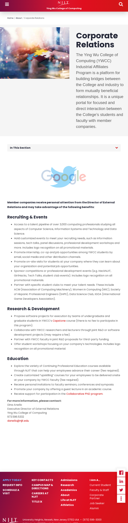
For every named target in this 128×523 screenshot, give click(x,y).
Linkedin (121, 481)
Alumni (94, 508)
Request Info (12, 485)
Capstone (59, 321)
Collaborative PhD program (84, 394)
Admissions (69, 480)
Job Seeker (97, 503)
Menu (7, 4)
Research (67, 485)
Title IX (37, 501)
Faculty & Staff (99, 490)
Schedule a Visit (11, 491)
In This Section (20, 148)
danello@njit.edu (18, 421)
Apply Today (12, 480)
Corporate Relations (34, 18)
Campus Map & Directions (42, 486)
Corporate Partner (97, 496)
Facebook (121, 473)
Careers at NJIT (40, 495)
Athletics (67, 505)
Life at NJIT (68, 500)
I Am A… (95, 480)
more (121, 498)
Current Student (100, 485)
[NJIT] (64, 4)
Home (10, 18)
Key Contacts (42, 480)
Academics (69, 490)
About (19, 18)
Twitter (121, 490)
